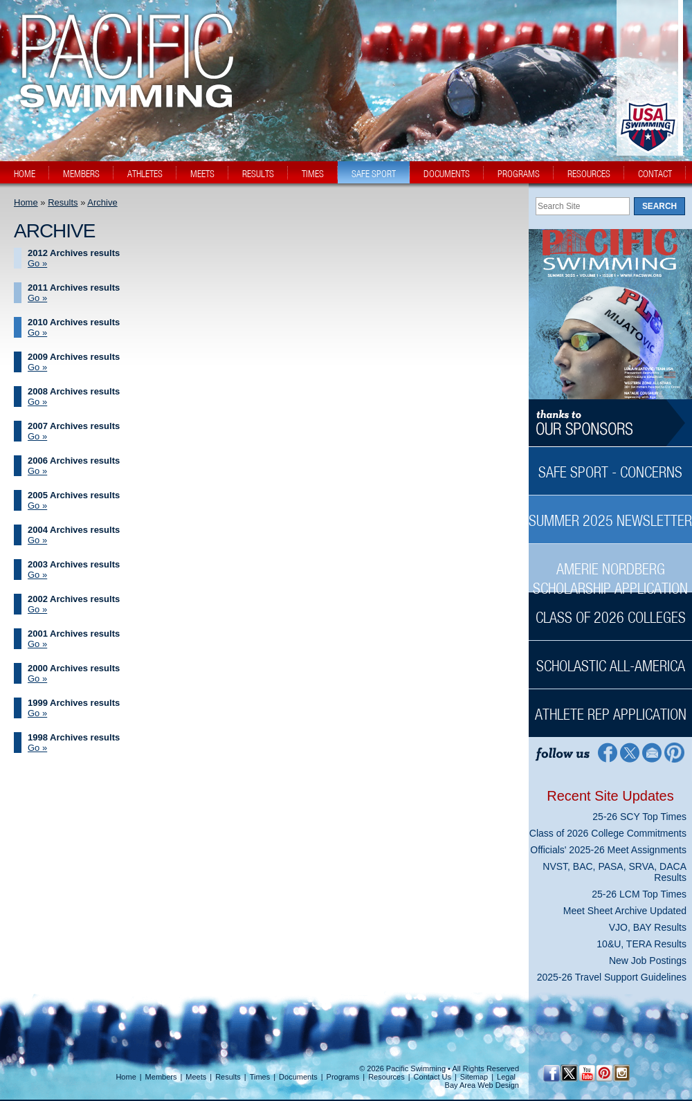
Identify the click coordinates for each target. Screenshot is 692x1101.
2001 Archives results (74, 633)
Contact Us (432, 1077)
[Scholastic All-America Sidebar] (610, 658)
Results (63, 202)
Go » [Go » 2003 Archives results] (37, 575)
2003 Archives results (74, 564)
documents (447, 173)
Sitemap (474, 1077)
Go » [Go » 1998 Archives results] (37, 748)
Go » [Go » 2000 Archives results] (37, 678)
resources (588, 173)
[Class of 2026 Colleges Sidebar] (610, 610)
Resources (386, 1077)
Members (161, 1077)
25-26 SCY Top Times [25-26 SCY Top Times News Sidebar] (639, 816)
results (258, 173)
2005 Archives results (74, 495)
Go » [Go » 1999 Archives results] (37, 713)
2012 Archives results (74, 253)
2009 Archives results (74, 357)
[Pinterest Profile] (675, 752)
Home (26, 202)
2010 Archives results (74, 322)
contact (655, 173)
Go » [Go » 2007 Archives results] (37, 436)
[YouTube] (586, 1073)
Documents (298, 1077)
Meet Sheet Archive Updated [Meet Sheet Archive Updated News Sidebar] (624, 910)
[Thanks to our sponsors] (610, 423)
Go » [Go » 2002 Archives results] (37, 609)
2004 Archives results (74, 530)
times (313, 173)
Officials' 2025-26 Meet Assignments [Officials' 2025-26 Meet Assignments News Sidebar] (608, 849)
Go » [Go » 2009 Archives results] (37, 367)
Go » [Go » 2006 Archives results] (37, 471)
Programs (343, 1077)
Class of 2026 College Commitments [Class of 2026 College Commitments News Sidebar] (607, 833)
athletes (145, 173)
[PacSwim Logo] (122, 96)
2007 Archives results (74, 426)
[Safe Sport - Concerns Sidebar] (610, 464)
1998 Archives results (74, 737)
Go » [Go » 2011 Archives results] (37, 298)
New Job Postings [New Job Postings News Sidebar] (647, 960)
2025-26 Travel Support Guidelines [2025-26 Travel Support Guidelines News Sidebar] (611, 977)
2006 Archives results (74, 460)
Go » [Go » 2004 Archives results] (37, 540)
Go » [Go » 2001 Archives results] (37, 644)
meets (202, 173)
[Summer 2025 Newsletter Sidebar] (610, 513)
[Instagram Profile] (621, 1073)
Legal (506, 1077)
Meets (195, 1077)
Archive (102, 202)
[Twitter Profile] (629, 752)
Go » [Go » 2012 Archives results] (37, 263)
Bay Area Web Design (482, 1085)
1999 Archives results (74, 703)
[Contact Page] (652, 752)
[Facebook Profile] (606, 752)
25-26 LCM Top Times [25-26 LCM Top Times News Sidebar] (639, 894)
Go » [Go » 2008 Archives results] (37, 402)
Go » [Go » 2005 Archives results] (37, 505)
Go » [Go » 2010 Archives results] (37, 332)
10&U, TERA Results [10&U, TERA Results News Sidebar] (641, 943)
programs (519, 173)
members (81, 173)
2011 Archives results (74, 287)
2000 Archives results (74, 668)
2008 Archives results (74, 391)
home (24, 173)
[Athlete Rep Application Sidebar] (610, 707)
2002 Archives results (74, 599)
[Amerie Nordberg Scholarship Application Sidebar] (610, 571)
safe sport (374, 173)
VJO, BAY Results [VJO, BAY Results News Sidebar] (647, 927)
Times (260, 1077)
